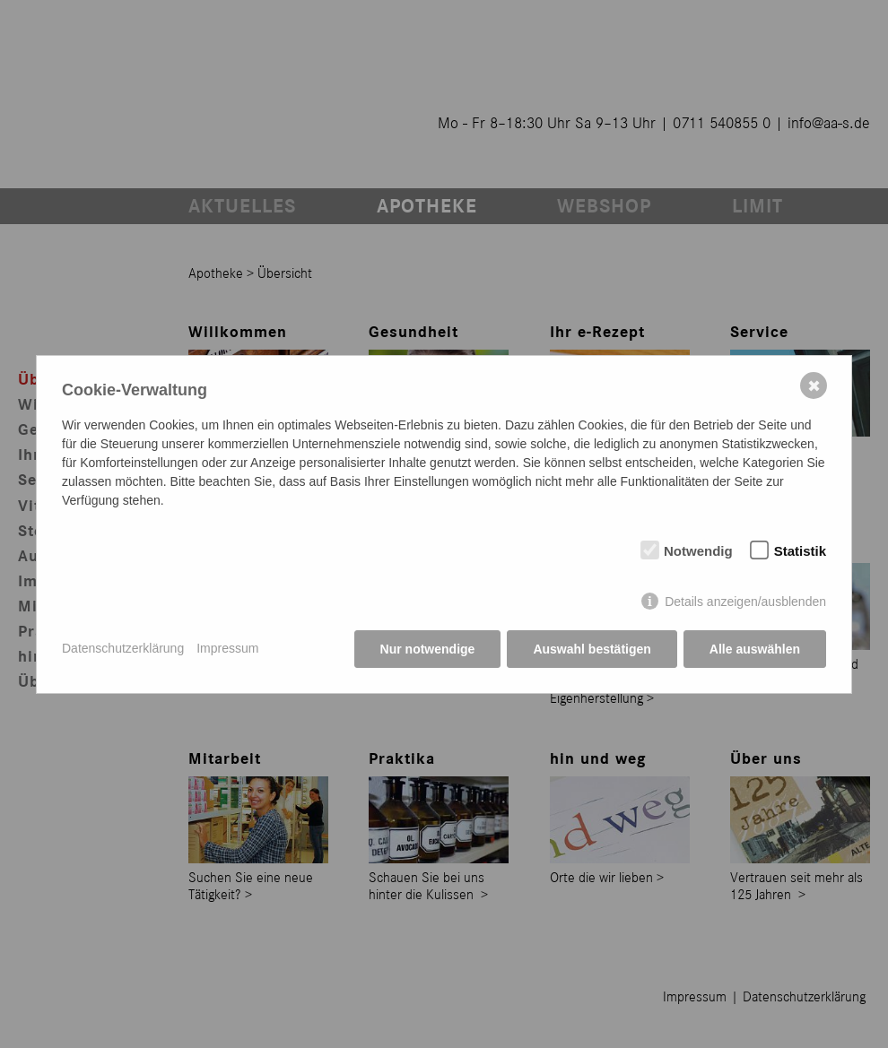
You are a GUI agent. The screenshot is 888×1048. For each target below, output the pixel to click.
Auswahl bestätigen (591, 649)
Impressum (227, 648)
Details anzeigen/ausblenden (745, 601)
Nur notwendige (427, 649)
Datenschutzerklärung (123, 648)
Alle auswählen (755, 649)
